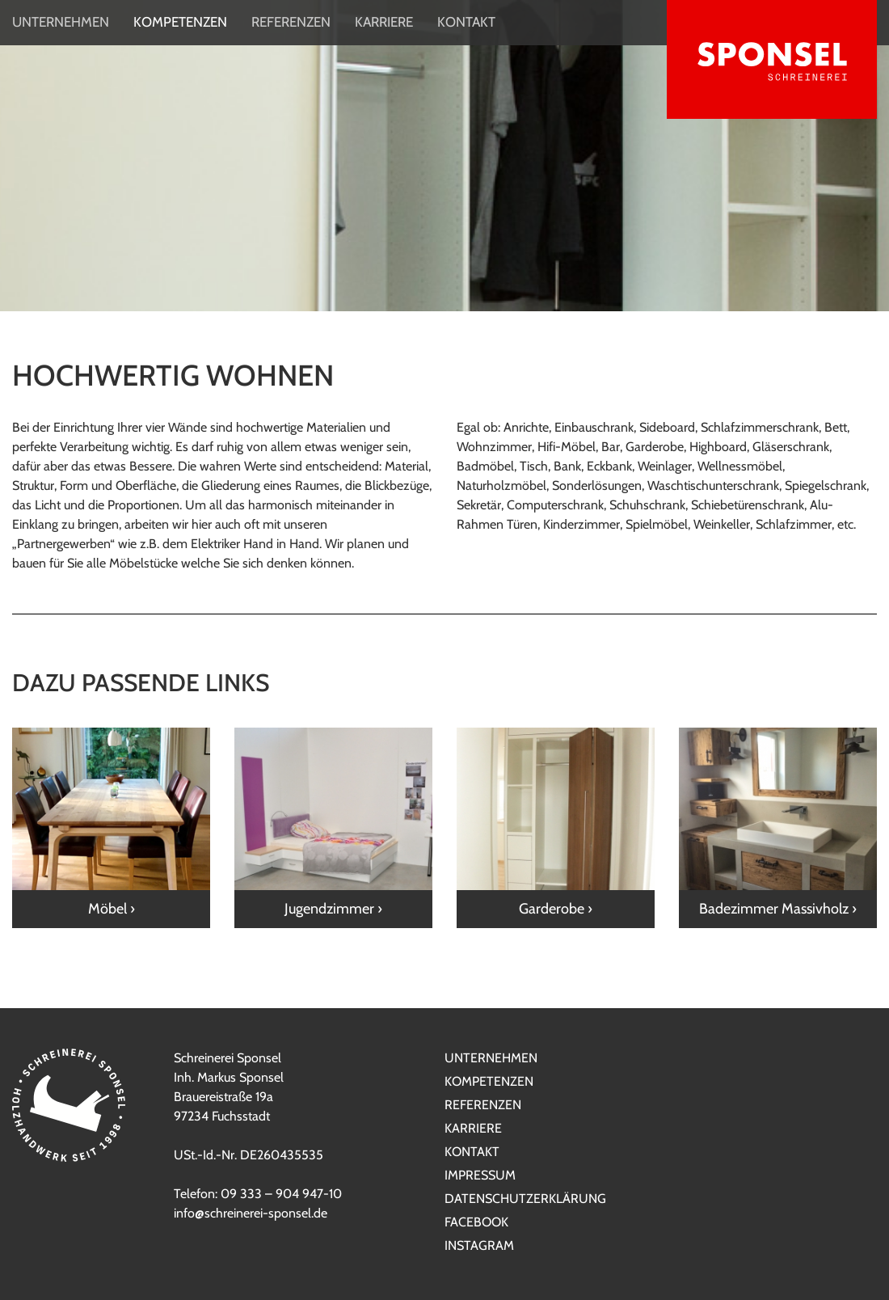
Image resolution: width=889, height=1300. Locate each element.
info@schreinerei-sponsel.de (250, 1213)
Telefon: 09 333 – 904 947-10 (258, 1193)
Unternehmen (60, 22)
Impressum (480, 1175)
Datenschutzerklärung (525, 1198)
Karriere (384, 22)
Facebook (476, 1222)
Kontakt (466, 22)
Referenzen (291, 22)
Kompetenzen (180, 22)
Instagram (479, 1245)
